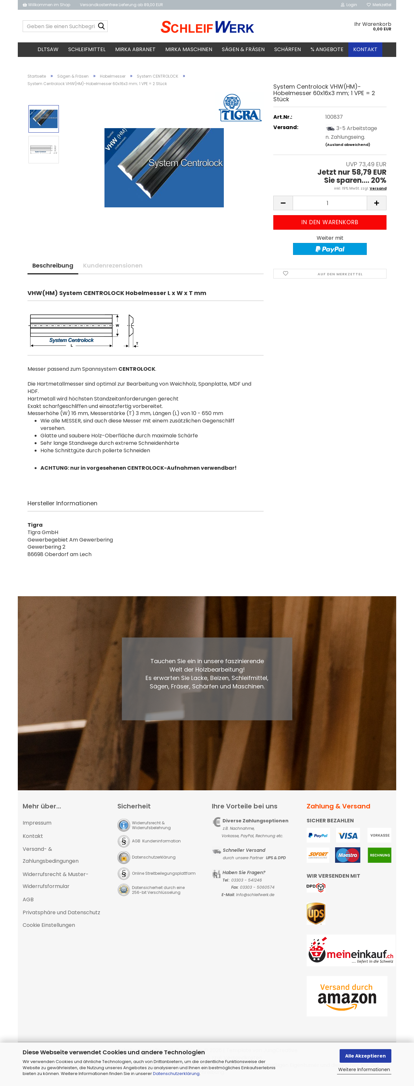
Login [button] (349, 4)
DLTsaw (48, 49)
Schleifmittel (86, 49)
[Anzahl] (330, 205)
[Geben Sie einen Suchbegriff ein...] (101, 26)
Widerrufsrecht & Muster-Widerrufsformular (56, 882)
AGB (28, 901)
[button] (283, 205)
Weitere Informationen (364, 1069)
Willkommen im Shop (46, 4)
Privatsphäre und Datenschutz (61, 914)
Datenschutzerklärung (176, 1073)
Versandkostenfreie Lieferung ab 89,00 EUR (121, 4)
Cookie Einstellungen (49, 927)
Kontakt (365, 49)
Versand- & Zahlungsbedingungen (51, 857)
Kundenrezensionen (113, 267)
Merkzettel (379, 4)
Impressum (37, 824)
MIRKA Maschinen (188, 49)
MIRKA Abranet (135, 49)
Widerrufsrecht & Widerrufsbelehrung (151, 827)
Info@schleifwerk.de (255, 896)
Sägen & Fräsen (243, 49)
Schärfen (287, 49)
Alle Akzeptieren (365, 1056)
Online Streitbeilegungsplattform (164, 875)
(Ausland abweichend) (347, 146)
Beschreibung (52, 267)
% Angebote (326, 49)
